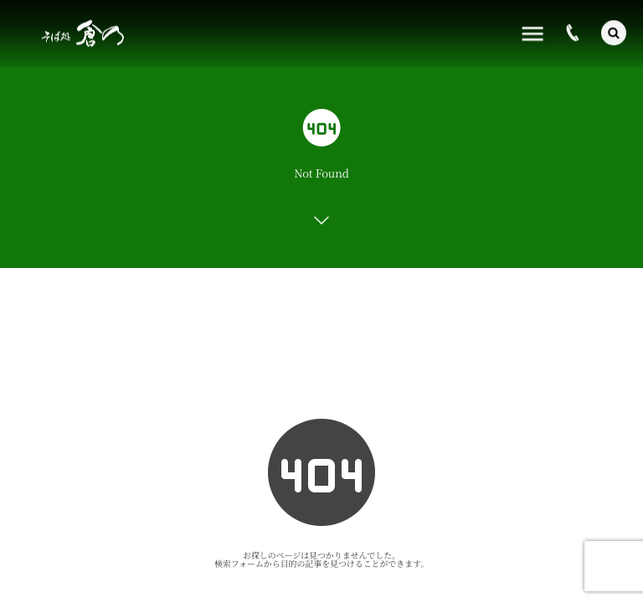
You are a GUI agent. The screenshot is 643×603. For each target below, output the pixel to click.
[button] (613, 31)
